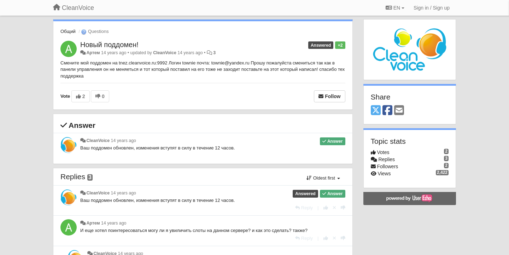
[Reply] (304, 207)
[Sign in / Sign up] (431, 8)
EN (395, 8)
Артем (93, 52)
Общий (68, 31)
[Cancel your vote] (334, 207)
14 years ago (123, 140)
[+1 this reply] (325, 207)
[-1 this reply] (343, 207)
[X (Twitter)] (376, 110)
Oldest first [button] (323, 178)
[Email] (399, 110)
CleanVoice (164, 52)
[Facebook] (387, 110)
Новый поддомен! (109, 45)
